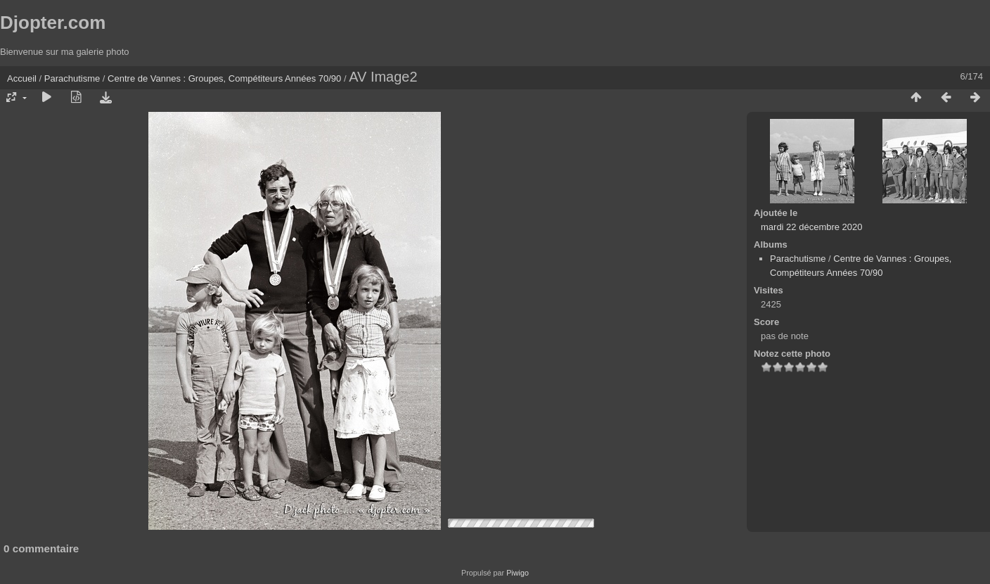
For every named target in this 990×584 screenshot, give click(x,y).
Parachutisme (72, 78)
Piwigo (517, 573)
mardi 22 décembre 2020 (812, 227)
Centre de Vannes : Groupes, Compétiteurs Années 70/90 (224, 78)
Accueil (22, 78)
